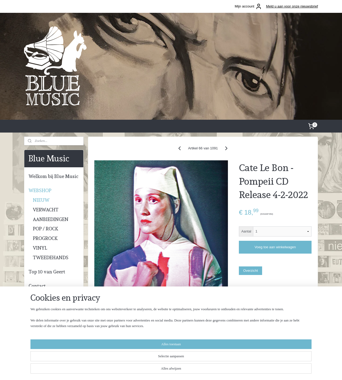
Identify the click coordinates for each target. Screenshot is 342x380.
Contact (37, 286)
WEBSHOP (40, 190)
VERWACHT (46, 210)
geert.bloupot (162, 337)
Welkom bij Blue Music (53, 176)
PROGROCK (45, 238)
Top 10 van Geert (47, 272)
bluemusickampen (166, 329)
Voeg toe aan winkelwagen (275, 247)
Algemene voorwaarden (221, 327)
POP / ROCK (45, 228)
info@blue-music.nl (41, 350)
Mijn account (248, 6)
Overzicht (250, 271)
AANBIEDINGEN (50, 219)
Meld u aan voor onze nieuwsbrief (292, 6)
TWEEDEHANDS (50, 257)
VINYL (40, 248)
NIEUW (41, 200)
